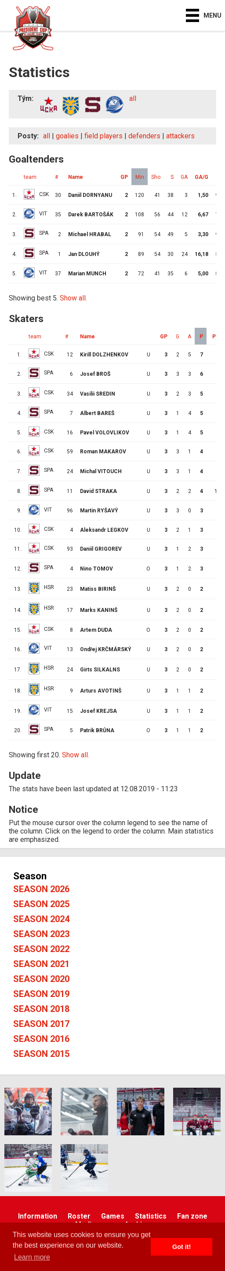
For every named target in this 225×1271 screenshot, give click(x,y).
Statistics (151, 1216)
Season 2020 (41, 979)
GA (184, 177)
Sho (155, 177)
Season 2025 (41, 904)
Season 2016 (41, 1039)
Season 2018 (41, 1009)
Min (139, 177)
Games (112, 1216)
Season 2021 (41, 964)
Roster (79, 1216)
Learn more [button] (32, 1257)
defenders (144, 136)
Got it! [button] (181, 1246)
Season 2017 (41, 1024)
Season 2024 (41, 919)
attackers (180, 136)
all (132, 98)
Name (75, 177)
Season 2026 (41, 889)
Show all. (73, 298)
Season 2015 (41, 1054)
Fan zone (192, 1216)
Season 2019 (41, 994)
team (30, 177)
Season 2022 (41, 949)
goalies (67, 136)
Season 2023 (41, 934)
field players (103, 136)
